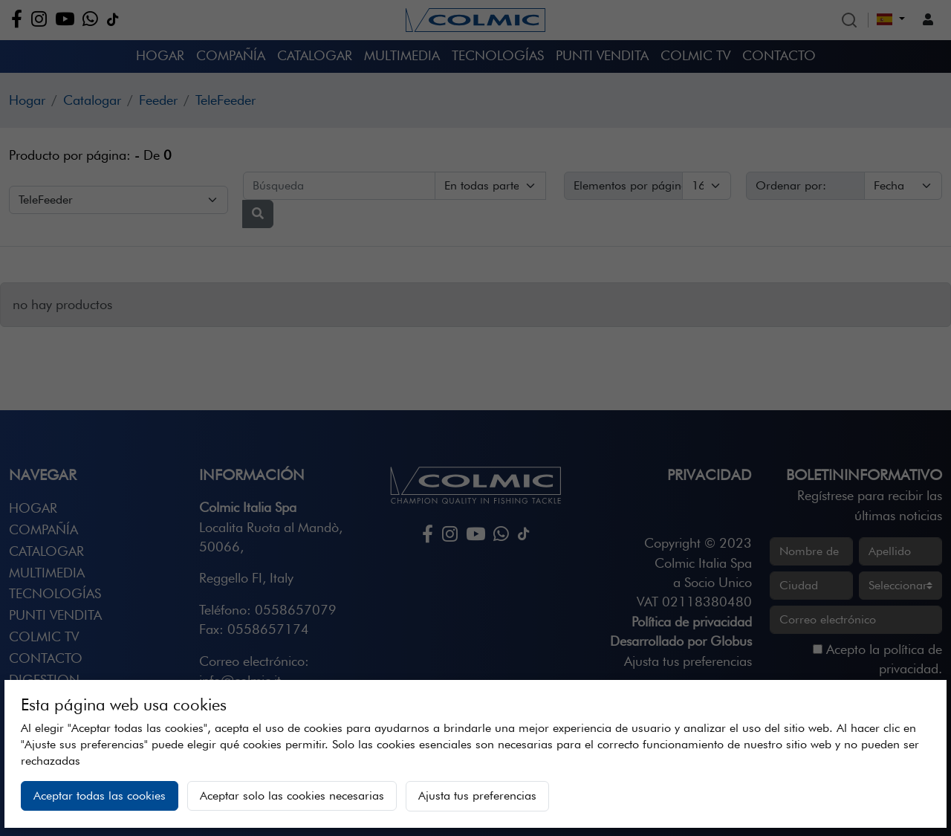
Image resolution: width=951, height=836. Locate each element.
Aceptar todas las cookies (99, 795)
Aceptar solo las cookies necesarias (292, 795)
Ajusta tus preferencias (477, 795)
